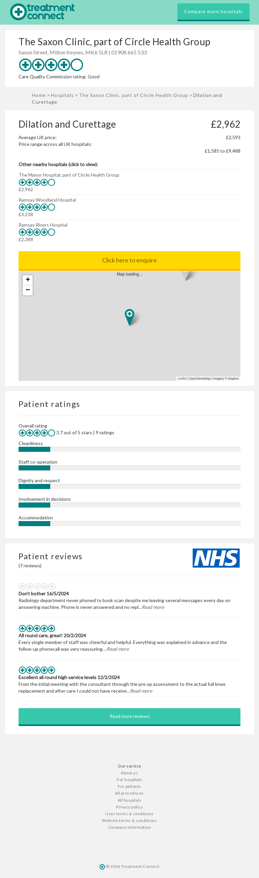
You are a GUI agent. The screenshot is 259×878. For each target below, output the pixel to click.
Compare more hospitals (213, 11)
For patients (129, 786)
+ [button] (28, 280)
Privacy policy (129, 806)
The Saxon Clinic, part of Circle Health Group (133, 95)
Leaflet (182, 378)
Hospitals (62, 95)
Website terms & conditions (129, 820)
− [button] (28, 290)
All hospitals (130, 800)
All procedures (129, 793)
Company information (129, 827)
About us (129, 772)
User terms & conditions (129, 813)
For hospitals (129, 779)
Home (39, 95)
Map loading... (132, 326)
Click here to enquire (129, 260)
